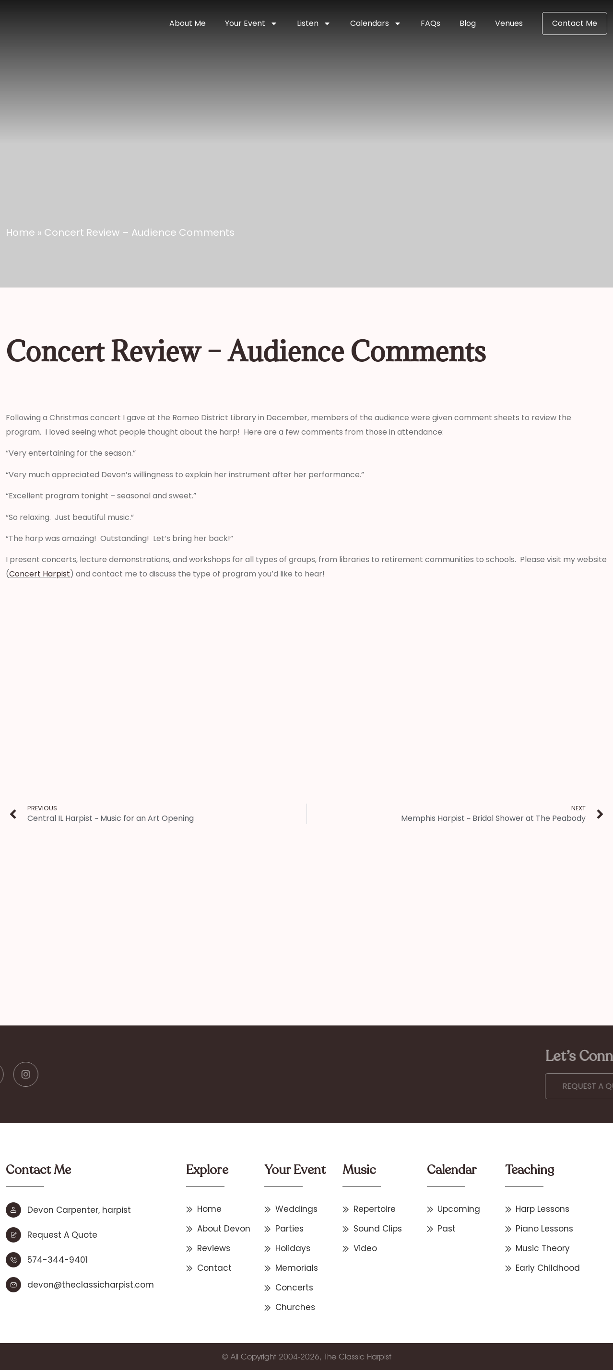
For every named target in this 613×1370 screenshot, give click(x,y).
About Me (187, 23)
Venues (509, 23)
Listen (314, 23)
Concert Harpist (39, 573)
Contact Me (574, 23)
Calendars (375, 23)
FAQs (430, 23)
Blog (468, 23)
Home (20, 232)
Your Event (251, 23)
